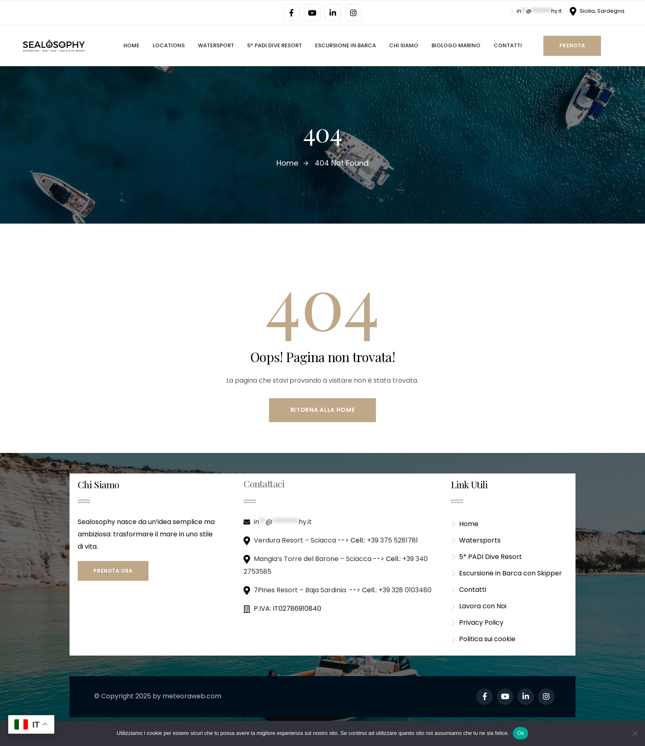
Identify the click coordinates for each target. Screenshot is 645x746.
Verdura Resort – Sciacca (296, 540)
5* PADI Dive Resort (486, 556)
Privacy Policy (477, 622)
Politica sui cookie (483, 639)
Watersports (476, 540)
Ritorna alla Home (322, 410)
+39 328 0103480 (405, 590)
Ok (520, 733)
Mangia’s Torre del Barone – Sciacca (313, 559)
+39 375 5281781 (393, 540)
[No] (635, 733)
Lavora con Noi (478, 606)
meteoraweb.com (191, 696)
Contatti (468, 589)
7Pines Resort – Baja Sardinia (301, 590)
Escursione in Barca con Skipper (506, 573)
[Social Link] (291, 13)
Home (464, 524)
